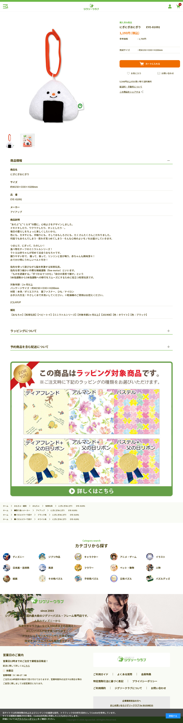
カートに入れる (153, 63)
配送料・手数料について (131, 86)
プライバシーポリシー (144, 681)
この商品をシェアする (130, 91)
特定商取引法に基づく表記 (108, 681)
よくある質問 (124, 674)
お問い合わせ (167, 73)
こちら (27, 665)
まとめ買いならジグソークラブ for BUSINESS (131, 705)
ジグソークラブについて (128, 688)
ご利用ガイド (100, 674)
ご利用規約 (99, 688)
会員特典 (146, 674)
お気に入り (136, 73)
